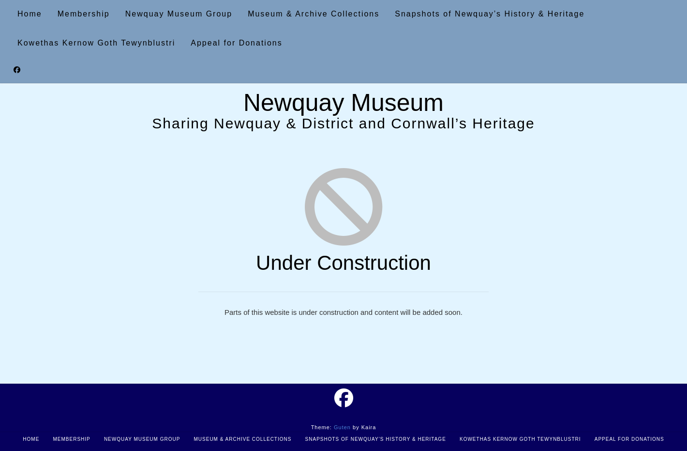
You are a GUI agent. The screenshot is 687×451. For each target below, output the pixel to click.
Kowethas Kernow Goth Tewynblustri (520, 439)
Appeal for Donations (629, 439)
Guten (342, 427)
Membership (71, 439)
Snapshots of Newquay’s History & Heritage (375, 439)
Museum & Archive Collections (242, 439)
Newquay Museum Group (142, 439)
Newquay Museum (343, 103)
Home (31, 439)
